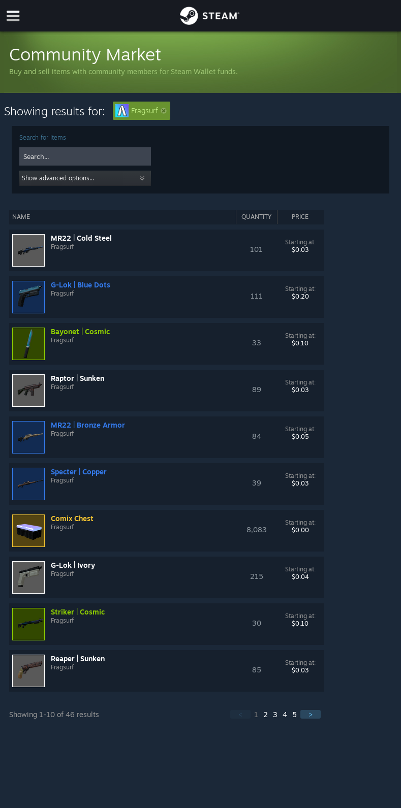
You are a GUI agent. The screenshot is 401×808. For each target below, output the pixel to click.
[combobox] (85, 156)
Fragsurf (141, 110)
